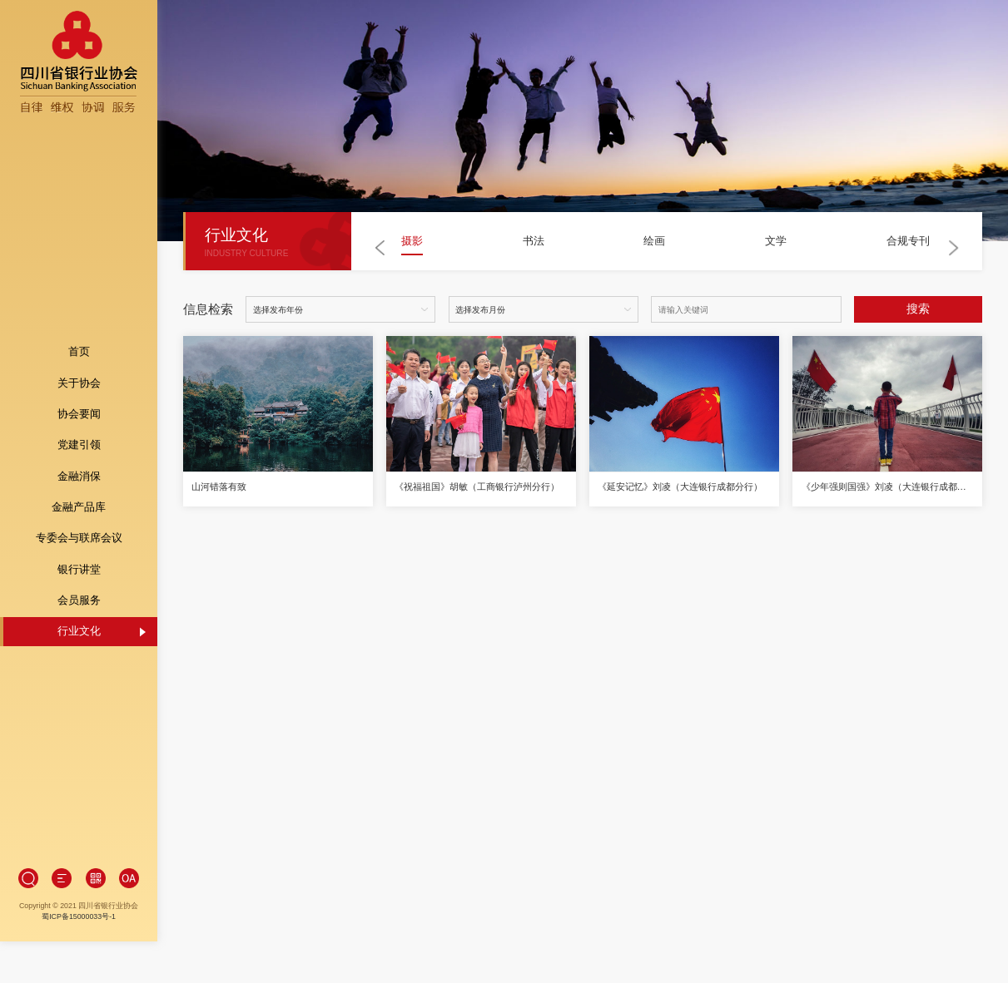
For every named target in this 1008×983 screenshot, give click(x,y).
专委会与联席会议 (79, 517)
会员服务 (79, 579)
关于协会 (79, 362)
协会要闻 (79, 393)
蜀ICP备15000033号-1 (79, 875)
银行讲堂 (79, 548)
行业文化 (79, 610)
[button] (380, 247)
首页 (79, 331)
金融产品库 (79, 486)
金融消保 (79, 455)
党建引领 (79, 424)
